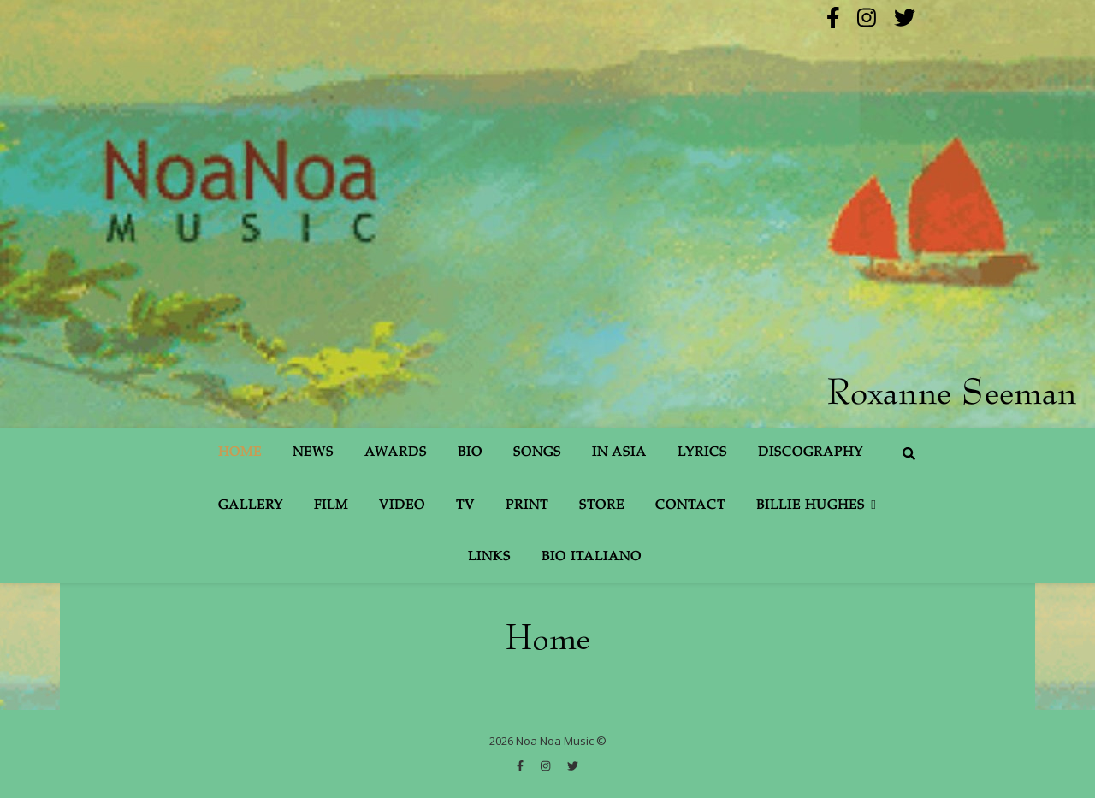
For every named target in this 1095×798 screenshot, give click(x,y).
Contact (690, 505)
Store (601, 505)
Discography (810, 452)
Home (240, 452)
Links (489, 557)
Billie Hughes (810, 505)
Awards (395, 452)
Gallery (250, 505)
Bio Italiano (592, 557)
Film (331, 505)
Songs (537, 452)
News (313, 452)
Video (402, 505)
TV (465, 505)
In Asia (619, 452)
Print (527, 505)
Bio (470, 452)
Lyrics (702, 452)
